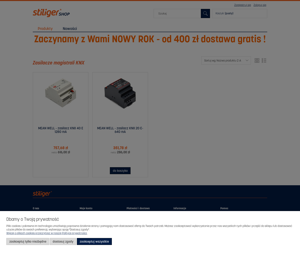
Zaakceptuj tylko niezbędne (27, 241)
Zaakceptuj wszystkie (94, 241)
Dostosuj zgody (63, 241)
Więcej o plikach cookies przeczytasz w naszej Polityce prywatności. (46, 233)
